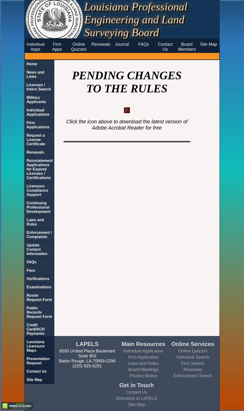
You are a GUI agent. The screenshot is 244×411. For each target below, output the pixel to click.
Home (31, 64)
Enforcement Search (192, 375)
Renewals (100, 44)
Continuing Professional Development (38, 207)
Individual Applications (37, 112)
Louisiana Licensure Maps (35, 346)
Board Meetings (143, 369)
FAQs (143, 44)
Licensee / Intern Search (38, 87)
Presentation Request (38, 361)
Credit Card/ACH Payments (35, 329)
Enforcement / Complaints (39, 235)
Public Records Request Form (39, 312)
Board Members (187, 46)
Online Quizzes (78, 46)
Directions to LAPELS (136, 398)
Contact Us (165, 46)
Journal (122, 44)
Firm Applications (37, 125)
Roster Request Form (39, 297)
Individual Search (192, 357)
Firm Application (143, 357)
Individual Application (143, 351)
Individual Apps (35, 46)
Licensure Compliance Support (37, 190)
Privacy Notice (143, 375)
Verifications (37, 279)
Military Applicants (36, 99)
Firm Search (192, 363)
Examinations (38, 287)
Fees (30, 270)
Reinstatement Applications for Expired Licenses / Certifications (39, 169)
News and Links (35, 74)
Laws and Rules (35, 222)
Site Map (208, 44)
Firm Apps (57, 46)
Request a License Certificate (35, 139)
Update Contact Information (36, 249)
